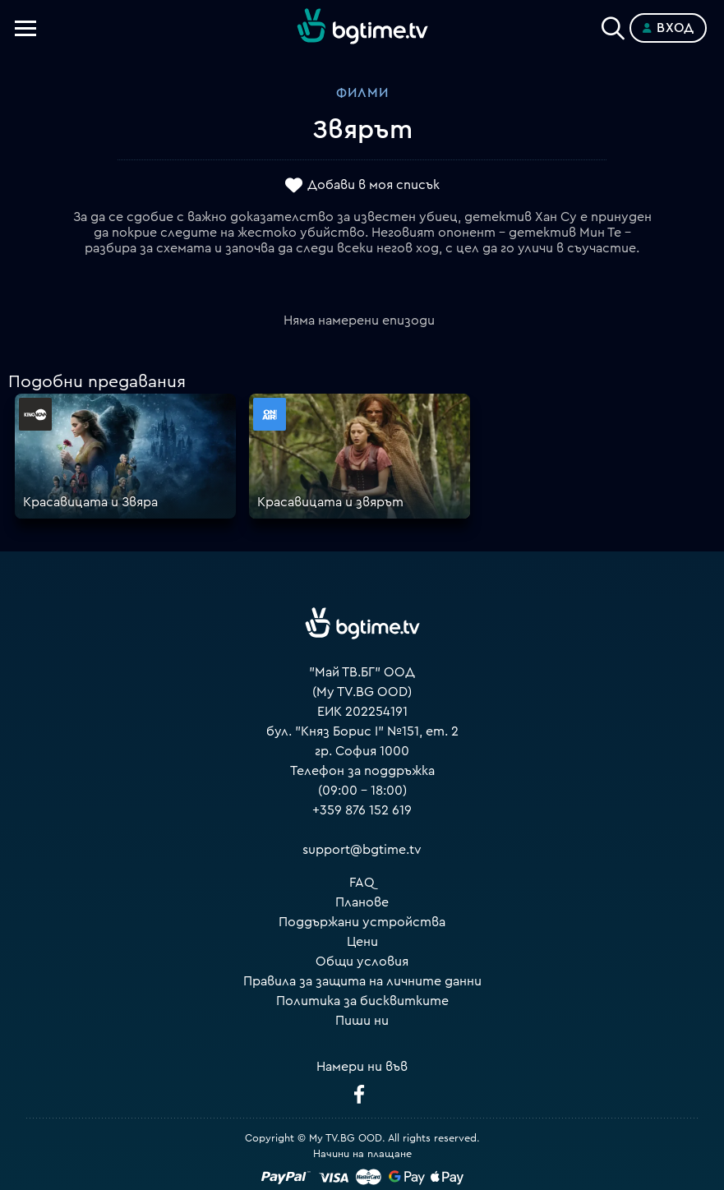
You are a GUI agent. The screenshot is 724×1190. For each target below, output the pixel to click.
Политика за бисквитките (362, 1001)
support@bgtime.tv (362, 849)
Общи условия (362, 961)
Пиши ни (362, 1020)
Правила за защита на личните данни (362, 981)
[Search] (613, 24)
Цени (362, 941)
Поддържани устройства (362, 922)
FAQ (362, 882)
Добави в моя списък (373, 184)
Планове (362, 902)
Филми (362, 92)
